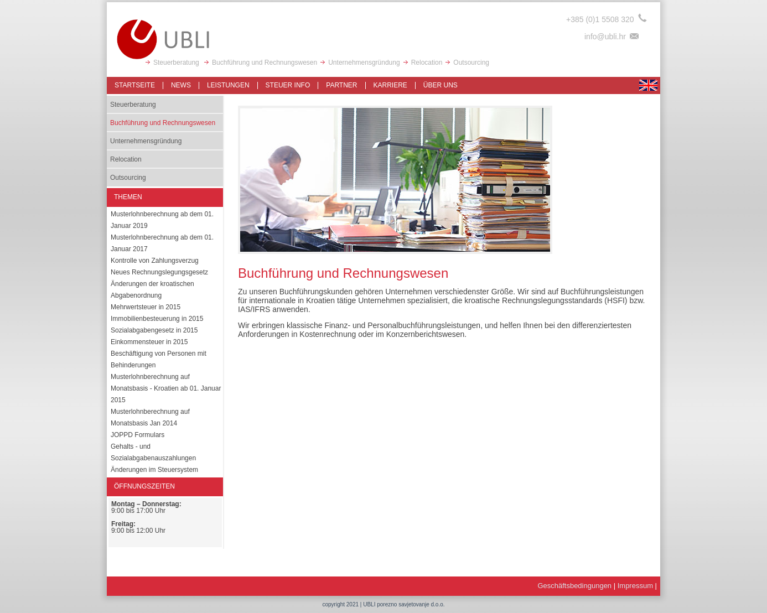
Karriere (390, 85)
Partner (341, 85)
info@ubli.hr (605, 36)
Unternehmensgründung (364, 62)
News (181, 85)
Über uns (440, 85)
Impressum (635, 585)
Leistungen (228, 85)
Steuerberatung (177, 62)
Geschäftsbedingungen (574, 585)
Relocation (427, 62)
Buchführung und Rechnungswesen (264, 62)
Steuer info (288, 85)
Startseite (135, 85)
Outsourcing (471, 62)
